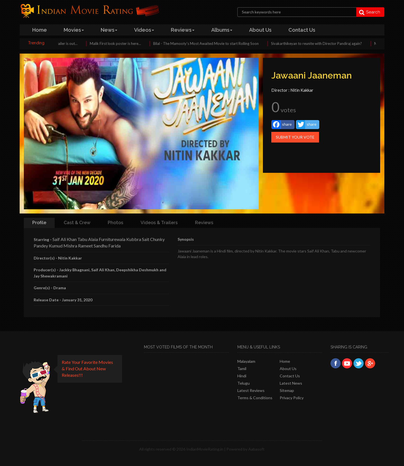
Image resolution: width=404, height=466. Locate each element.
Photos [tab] (115, 222)
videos (144, 30)
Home (285, 361)
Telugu (243, 383)
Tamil (241, 368)
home (39, 30)
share (282, 124)
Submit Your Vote (295, 137)
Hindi (241, 375)
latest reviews (251, 390)
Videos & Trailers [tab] (159, 222)
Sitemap (287, 390)
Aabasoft (256, 449)
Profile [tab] (39, 222)
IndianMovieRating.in (204, 449)
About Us (288, 368)
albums (221, 30)
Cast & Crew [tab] (77, 222)
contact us (301, 30)
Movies (74, 30)
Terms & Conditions (254, 397)
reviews (182, 30)
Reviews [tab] (204, 222)
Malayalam (246, 361)
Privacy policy (292, 397)
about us (260, 30)
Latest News (291, 383)
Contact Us (290, 375)
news (109, 30)
